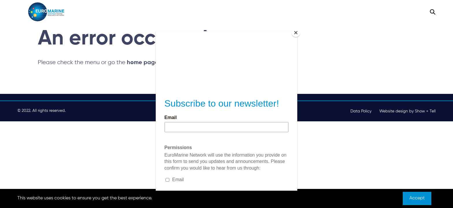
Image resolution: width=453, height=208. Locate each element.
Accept (417, 198)
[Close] (296, 32)
